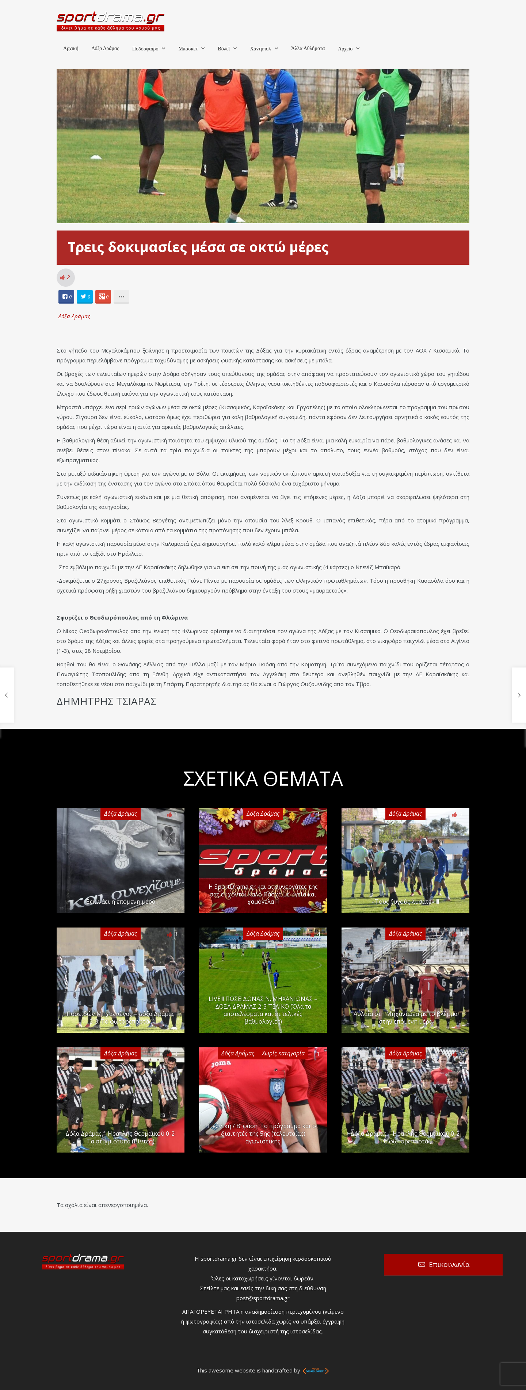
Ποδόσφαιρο (145, 49)
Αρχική (70, 48)
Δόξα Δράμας (105, 48)
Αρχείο (345, 49)
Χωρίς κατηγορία (283, 1053)
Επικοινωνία (449, 1264)
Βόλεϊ (224, 49)
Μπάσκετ (188, 49)
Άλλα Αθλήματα (308, 48)
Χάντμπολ (260, 49)
